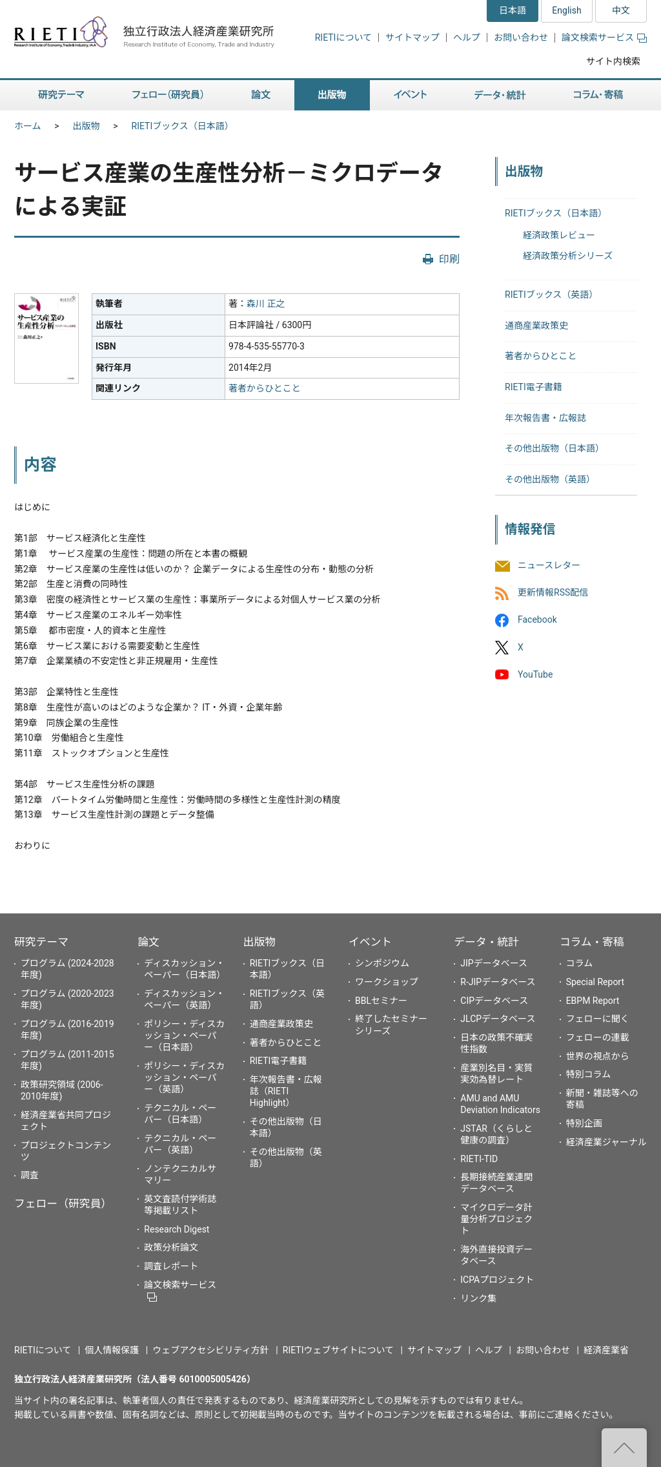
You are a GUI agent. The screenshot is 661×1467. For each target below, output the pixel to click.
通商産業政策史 (536, 325)
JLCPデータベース (497, 1019)
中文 (621, 10)
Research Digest (176, 1229)
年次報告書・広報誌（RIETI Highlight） (286, 1091)
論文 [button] (260, 95)
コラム (579, 963)
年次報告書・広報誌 (545, 418)
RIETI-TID (479, 1159)
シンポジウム (382, 963)
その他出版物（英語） (550, 479)
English (566, 10)
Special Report (595, 982)
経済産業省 (606, 1350)
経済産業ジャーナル (606, 1142)
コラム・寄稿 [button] (598, 95)
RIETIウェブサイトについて (338, 1350)
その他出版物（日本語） (554, 448)
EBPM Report (593, 1000)
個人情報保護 (112, 1350)
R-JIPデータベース (497, 982)
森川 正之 (266, 303)
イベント (370, 941)
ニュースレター (549, 565)
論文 (148, 941)
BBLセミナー (381, 1000)
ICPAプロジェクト (497, 1280)
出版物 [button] (332, 95)
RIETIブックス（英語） (551, 294)
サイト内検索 (613, 61)
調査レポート (171, 1266)
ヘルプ (466, 37)
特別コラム (588, 1074)
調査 (30, 1175)
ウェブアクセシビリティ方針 (210, 1350)
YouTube (535, 674)
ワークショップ (386, 982)
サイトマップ (412, 37)
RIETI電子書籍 (533, 387)
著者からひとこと (265, 388)
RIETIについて (343, 37)
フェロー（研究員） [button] (167, 95)
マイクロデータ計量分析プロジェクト (496, 1219)
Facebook (537, 620)
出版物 (86, 126)
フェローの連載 (597, 1037)
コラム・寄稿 (592, 941)
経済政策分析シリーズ (568, 256)
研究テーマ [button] (61, 95)
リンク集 (478, 1298)
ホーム (27, 126)
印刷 (449, 259)
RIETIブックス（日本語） (183, 126)
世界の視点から (597, 1056)
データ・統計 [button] (500, 95)
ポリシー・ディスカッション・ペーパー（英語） (184, 1077)
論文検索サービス (604, 37)
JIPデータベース (493, 963)
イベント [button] (410, 95)
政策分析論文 (171, 1247)
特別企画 (584, 1123)
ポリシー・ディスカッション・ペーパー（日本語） (184, 1035)
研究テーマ (41, 941)
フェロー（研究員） (63, 1203)
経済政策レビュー (559, 235)
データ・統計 (486, 941)
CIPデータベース (494, 1000)
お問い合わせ (521, 37)
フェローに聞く (597, 1019)
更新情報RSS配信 (553, 593)
